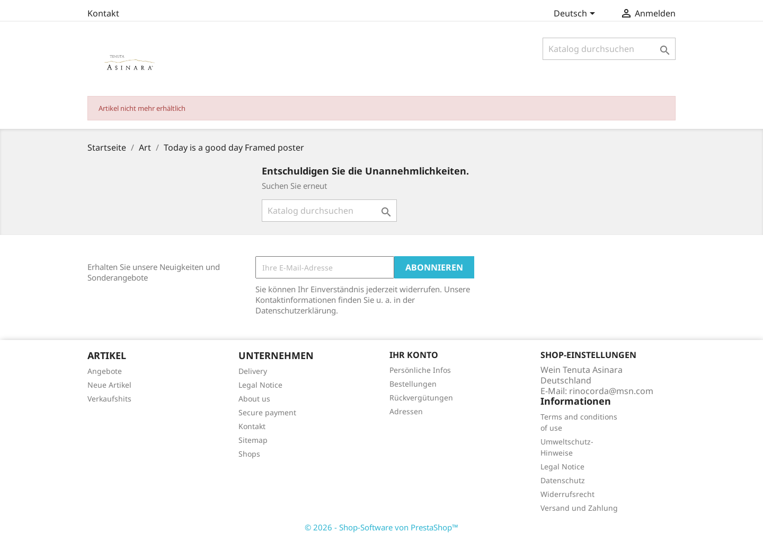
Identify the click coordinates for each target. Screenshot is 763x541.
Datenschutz (562, 480)
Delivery (252, 371)
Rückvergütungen (421, 397)
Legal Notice (260, 385)
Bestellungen (413, 384)
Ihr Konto (413, 355)
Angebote (104, 371)
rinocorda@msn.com (611, 391)
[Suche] (609, 49)
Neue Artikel (109, 385)
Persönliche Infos (420, 370)
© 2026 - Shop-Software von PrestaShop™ (381, 527)
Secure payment (267, 412)
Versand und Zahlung (579, 508)
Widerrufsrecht (567, 494)
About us (254, 399)
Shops (249, 454)
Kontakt (103, 13)
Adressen (406, 411)
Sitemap (253, 440)
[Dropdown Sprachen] (576, 14)
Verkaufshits (109, 399)
